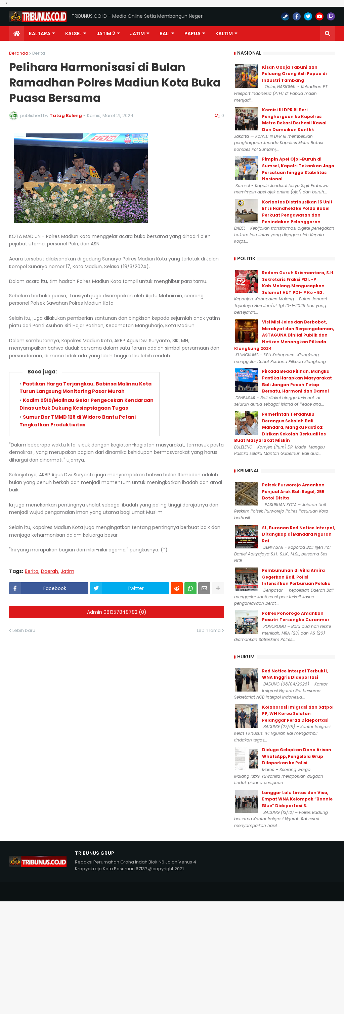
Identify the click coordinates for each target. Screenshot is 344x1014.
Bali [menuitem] (165, 33)
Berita (38, 53)
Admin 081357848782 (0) (116, 612)
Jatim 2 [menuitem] (105, 33)
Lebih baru (23, 630)
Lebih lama (209, 630)
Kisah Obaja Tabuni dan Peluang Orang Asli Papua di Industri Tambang (294, 73)
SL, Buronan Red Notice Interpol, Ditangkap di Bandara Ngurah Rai (298, 534)
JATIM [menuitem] (137, 33)
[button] (327, 33)
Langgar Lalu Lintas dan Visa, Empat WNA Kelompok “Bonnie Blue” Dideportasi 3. (297, 799)
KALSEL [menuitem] (73, 33)
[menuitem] (16, 33)
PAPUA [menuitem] (192, 33)
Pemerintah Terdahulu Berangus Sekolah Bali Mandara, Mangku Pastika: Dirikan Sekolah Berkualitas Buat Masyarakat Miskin (280, 427)
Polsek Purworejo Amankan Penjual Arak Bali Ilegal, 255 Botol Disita (293, 491)
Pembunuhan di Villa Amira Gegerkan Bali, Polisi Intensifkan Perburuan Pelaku (296, 577)
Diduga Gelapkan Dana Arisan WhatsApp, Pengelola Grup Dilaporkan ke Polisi (296, 756)
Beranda (18, 53)
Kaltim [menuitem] (224, 33)
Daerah (49, 571)
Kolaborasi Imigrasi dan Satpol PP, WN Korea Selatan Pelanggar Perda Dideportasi (298, 713)
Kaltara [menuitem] (39, 33)
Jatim (67, 571)
